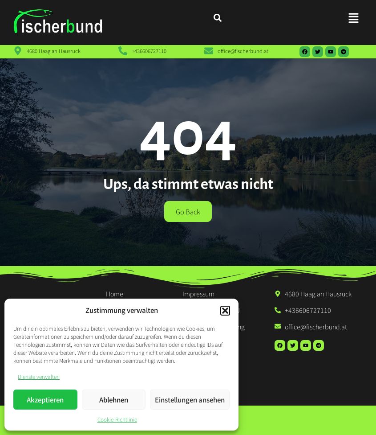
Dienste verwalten (39, 376)
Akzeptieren (45, 399)
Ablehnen (113, 399)
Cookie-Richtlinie (117, 419)
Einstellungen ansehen (190, 399)
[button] (225, 310)
